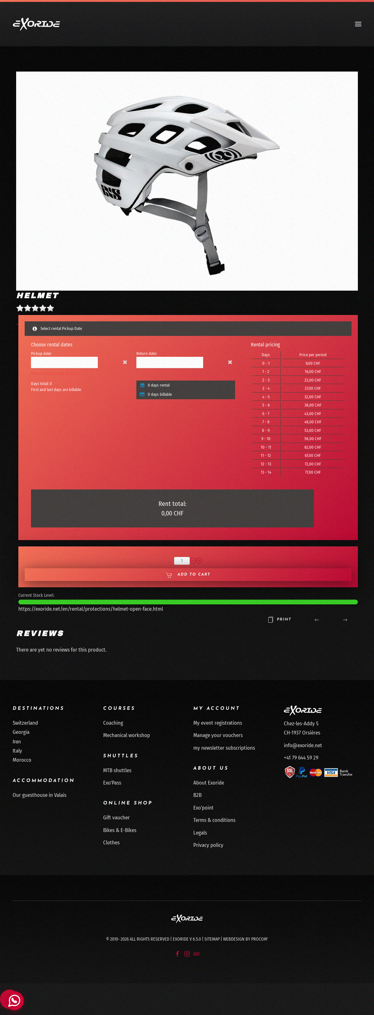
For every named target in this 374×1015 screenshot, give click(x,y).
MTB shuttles (117, 770)
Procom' (259, 939)
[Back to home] (36, 24)
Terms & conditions (214, 820)
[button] (358, 24)
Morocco (22, 760)
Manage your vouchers (218, 735)
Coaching (113, 723)
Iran (17, 741)
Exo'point (203, 807)
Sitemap (212, 939)
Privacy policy (208, 845)
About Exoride (208, 782)
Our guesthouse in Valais (39, 795)
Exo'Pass (112, 782)
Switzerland (25, 723)
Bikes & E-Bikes (119, 830)
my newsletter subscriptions (224, 748)
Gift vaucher (116, 817)
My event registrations (217, 723)
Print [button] (279, 620)
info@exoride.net (303, 745)
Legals (200, 832)
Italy (17, 750)
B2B (197, 795)
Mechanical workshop (126, 735)
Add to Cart (188, 575)
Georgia (21, 732)
